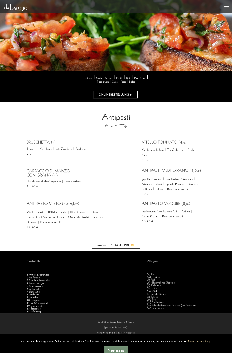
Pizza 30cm (140, 78)
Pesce (123, 82)
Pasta (128, 78)
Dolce (132, 82)
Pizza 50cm (103, 82)
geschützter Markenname (115, 335)
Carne (115, 82)
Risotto (119, 78)
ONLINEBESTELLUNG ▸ (115, 95)
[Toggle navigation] (226, 6)
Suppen (109, 78)
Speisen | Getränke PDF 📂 (116, 247)
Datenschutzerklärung (198, 349)
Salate (99, 78)
